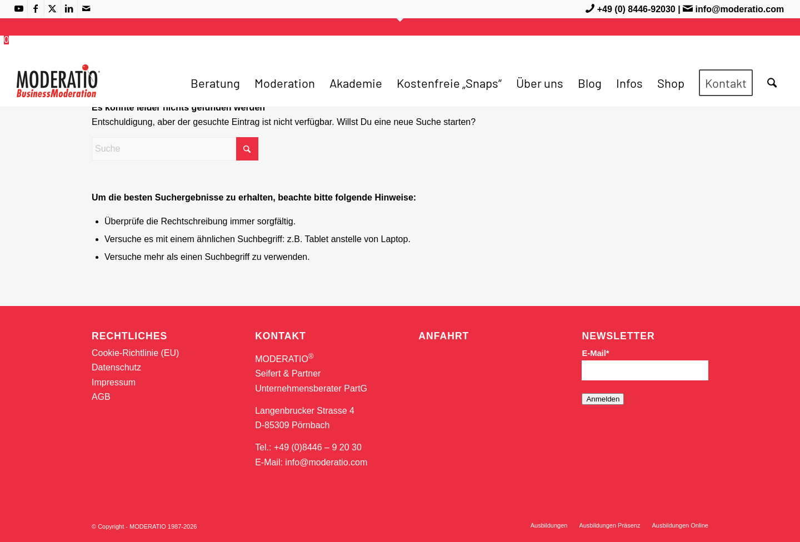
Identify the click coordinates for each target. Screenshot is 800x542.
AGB (101, 397)
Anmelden (602, 399)
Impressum (114, 382)
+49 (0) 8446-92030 (636, 9)
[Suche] (772, 83)
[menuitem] (215, 83)
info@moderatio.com (740, 9)
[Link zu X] (52, 8)
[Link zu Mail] (86, 8)
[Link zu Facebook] (36, 8)
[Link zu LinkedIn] (69, 8)
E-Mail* (595, 353)
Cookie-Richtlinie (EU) (135, 353)
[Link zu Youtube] (19, 8)
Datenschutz (116, 367)
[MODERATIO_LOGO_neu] (58, 88)
